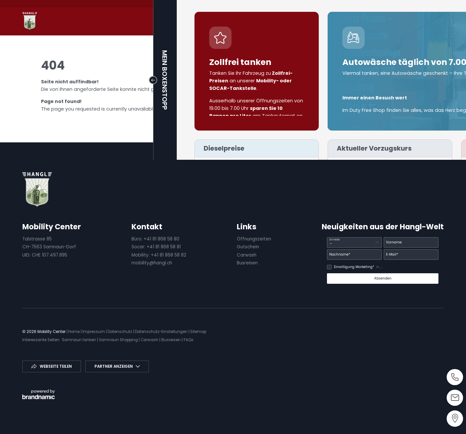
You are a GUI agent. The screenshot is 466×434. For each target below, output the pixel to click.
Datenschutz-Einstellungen (162, 331)
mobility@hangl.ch (152, 263)
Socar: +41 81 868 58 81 (156, 247)
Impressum (94, 331)
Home (74, 331)
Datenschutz (120, 331)
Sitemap (198, 331)
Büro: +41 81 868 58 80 (155, 239)
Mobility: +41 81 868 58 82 (159, 255)
